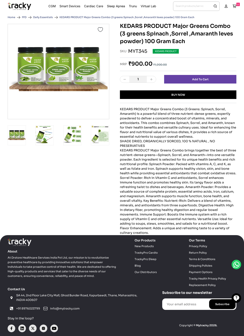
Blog (138, 265)
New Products (144, 246)
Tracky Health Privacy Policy (207, 278)
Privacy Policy (198, 246)
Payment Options (201, 272)
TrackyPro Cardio (146, 252)
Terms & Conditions (202, 259)
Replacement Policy (202, 285)
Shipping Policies (200, 265)
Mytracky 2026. (206, 325)
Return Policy (198, 252)
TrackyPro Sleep (146, 259)
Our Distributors (146, 272)
